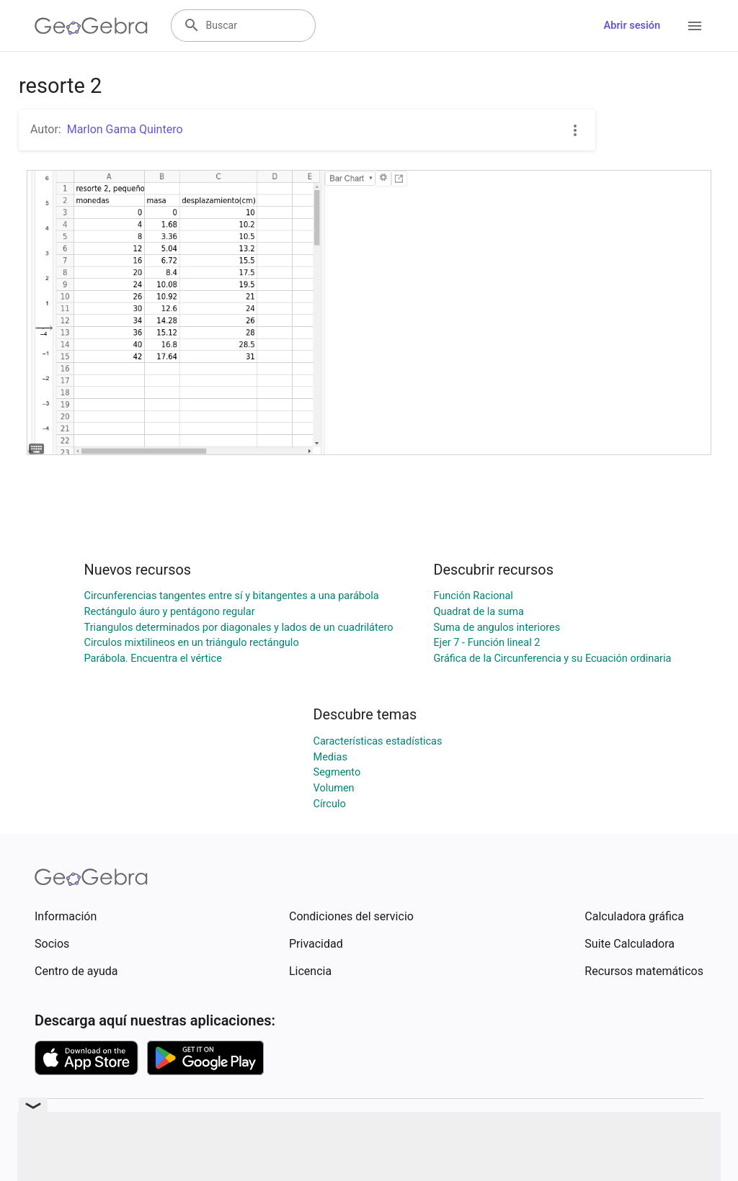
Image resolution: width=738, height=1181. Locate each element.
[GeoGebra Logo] (91, 26)
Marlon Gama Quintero (125, 129)
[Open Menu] (694, 26)
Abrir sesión (632, 25)
